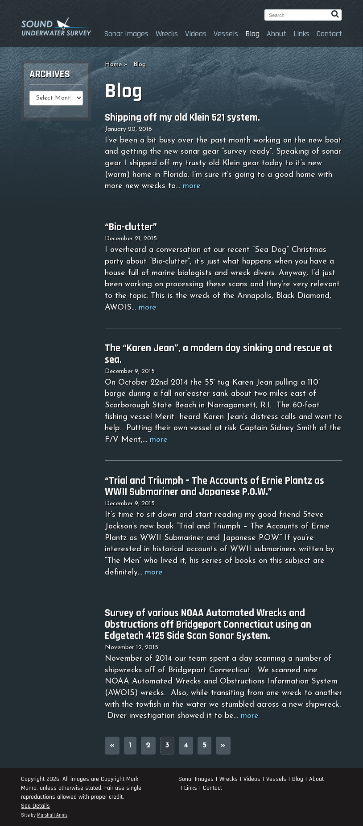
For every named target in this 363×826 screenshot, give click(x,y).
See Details (35, 806)
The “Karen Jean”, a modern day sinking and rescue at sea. (218, 354)
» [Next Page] (223, 745)
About (276, 34)
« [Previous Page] (112, 745)
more (192, 186)
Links (301, 34)
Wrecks (167, 34)
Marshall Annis (52, 815)
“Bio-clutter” (131, 227)
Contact (329, 34)
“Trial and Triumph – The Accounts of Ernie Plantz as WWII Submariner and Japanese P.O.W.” (214, 486)
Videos (195, 34)
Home (113, 64)
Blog (252, 34)
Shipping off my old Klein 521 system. (182, 117)
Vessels (226, 34)
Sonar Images (126, 34)
